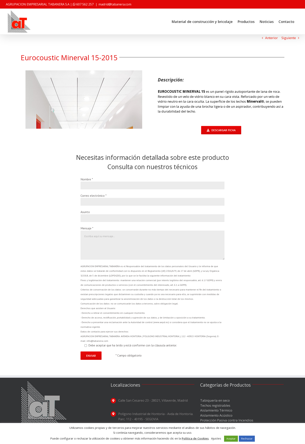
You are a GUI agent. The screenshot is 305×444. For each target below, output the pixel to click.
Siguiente (288, 38)
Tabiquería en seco (215, 400)
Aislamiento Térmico (216, 410)
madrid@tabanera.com (114, 4)
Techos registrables (215, 405)
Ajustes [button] (216, 438)
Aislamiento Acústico (216, 415)
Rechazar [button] (246, 438)
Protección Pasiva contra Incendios (226, 420)
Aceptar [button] (231, 438)
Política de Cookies (195, 438)
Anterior (271, 38)
